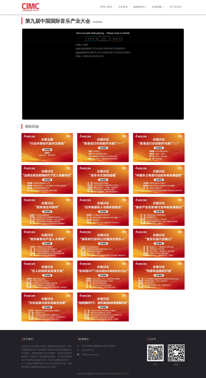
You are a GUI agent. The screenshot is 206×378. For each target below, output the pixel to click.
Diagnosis (116, 38)
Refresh (91, 38)
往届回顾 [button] (158, 6)
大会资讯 (123, 6)
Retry (103, 38)
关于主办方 (176, 6)
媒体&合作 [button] (139, 6)
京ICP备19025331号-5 (119, 373)
